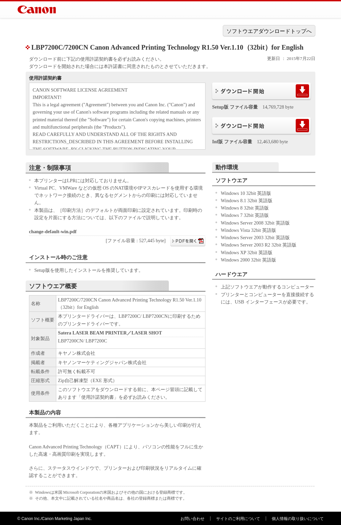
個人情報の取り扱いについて (298, 518)
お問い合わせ (192, 518)
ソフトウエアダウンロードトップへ (269, 31)
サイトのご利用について (238, 518)
